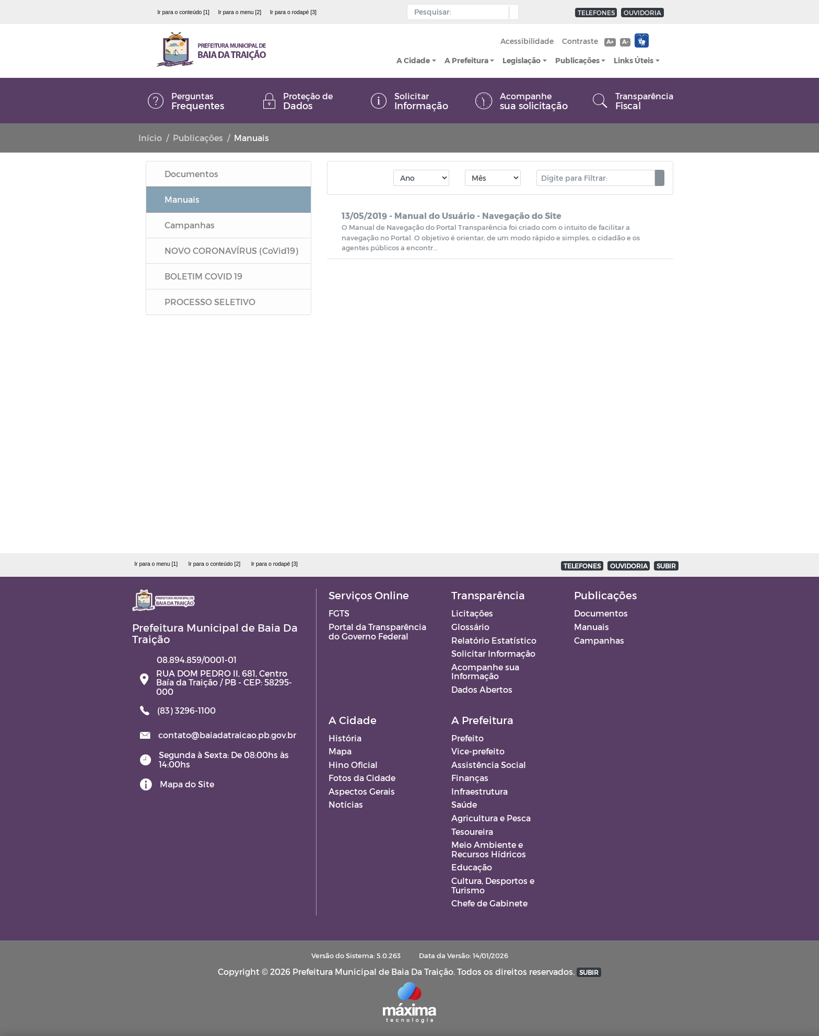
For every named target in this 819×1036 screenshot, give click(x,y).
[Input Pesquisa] (460, 12)
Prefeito (467, 738)
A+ (609, 41)
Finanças (469, 778)
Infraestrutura (479, 791)
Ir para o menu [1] (156, 564)
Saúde (464, 804)
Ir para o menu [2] (239, 12)
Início (150, 138)
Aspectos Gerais (362, 791)
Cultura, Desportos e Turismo (492, 885)
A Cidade (413, 60)
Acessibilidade (527, 41)
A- (625, 41)
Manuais (591, 627)
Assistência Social (488, 765)
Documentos (601, 613)
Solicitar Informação (493, 653)
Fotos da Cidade (362, 778)
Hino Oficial (353, 765)
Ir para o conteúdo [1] (183, 12)
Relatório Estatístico (493, 640)
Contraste (580, 41)
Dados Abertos (481, 689)
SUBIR (666, 565)
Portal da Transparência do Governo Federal (377, 631)
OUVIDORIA (642, 12)
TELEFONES (596, 12)
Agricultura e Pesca (491, 818)
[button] (511, 12)
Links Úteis (633, 60)
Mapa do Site (187, 784)
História (345, 738)
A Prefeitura (466, 60)
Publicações (577, 60)
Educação (471, 867)
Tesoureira (472, 831)
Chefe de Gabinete (489, 903)
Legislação (521, 60)
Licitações (472, 613)
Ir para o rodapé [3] (293, 12)
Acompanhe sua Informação (485, 671)
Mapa (340, 751)
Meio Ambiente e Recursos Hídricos (488, 849)
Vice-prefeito (478, 751)
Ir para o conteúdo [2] (214, 564)
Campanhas (599, 640)
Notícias (346, 804)
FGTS (339, 613)
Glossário (470, 627)
